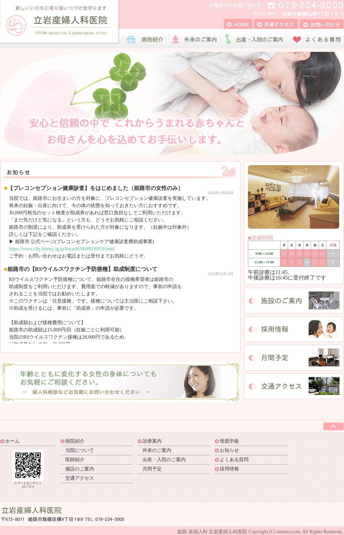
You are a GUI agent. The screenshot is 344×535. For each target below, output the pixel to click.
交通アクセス (79, 478)
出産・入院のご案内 (164, 459)
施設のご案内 (79, 468)
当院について (79, 450)
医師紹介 (74, 459)
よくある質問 (234, 459)
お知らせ (229, 450)
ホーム (12, 441)
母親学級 (229, 441)
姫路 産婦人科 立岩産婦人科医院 (212, 531)
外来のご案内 (156, 450)
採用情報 (229, 468)
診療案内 (152, 441)
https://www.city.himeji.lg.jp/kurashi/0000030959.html (62, 248)
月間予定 (152, 468)
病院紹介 (74, 441)
